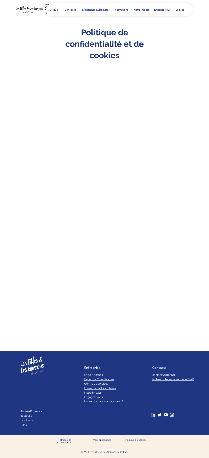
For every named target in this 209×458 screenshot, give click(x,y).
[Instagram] (172, 414)
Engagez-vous (93, 397)
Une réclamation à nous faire (102, 401)
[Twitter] (159, 414)
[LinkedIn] (153, 414)
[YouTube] (165, 414)
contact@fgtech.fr (163, 374)
